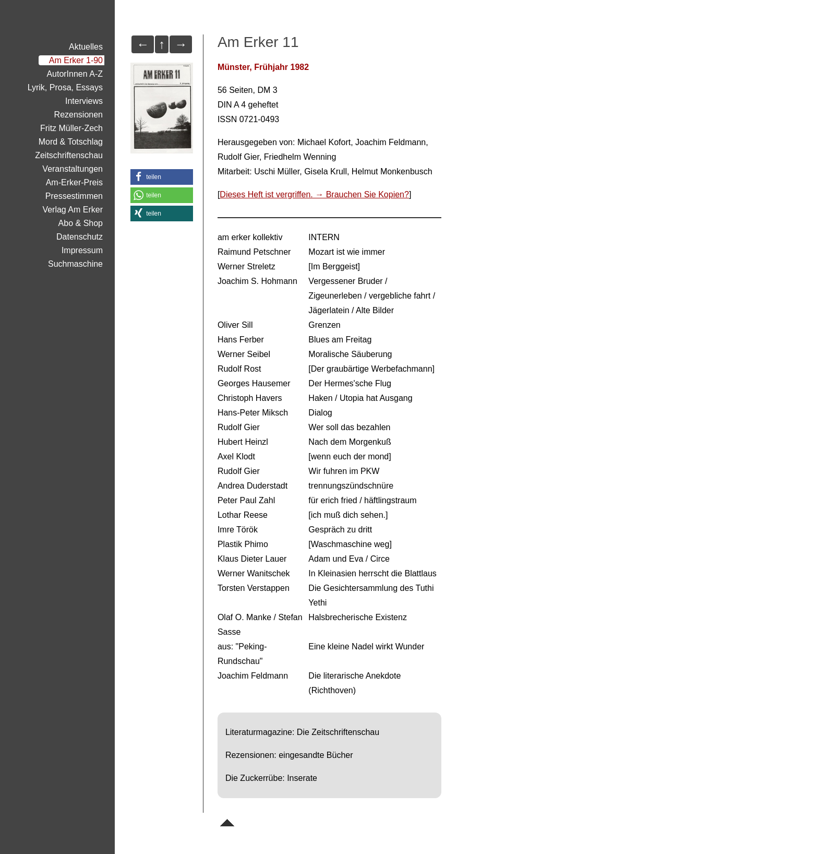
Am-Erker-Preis (74, 182)
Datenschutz (79, 236)
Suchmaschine (75, 263)
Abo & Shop (80, 223)
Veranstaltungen (72, 168)
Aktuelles (86, 46)
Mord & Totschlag (71, 141)
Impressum (82, 250)
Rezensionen (78, 114)
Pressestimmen (74, 196)
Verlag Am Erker (72, 209)
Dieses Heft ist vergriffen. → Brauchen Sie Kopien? (314, 194)
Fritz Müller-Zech (71, 128)
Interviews (84, 101)
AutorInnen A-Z (74, 73)
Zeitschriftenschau (69, 155)
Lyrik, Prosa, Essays (65, 87)
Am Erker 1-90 (76, 60)
